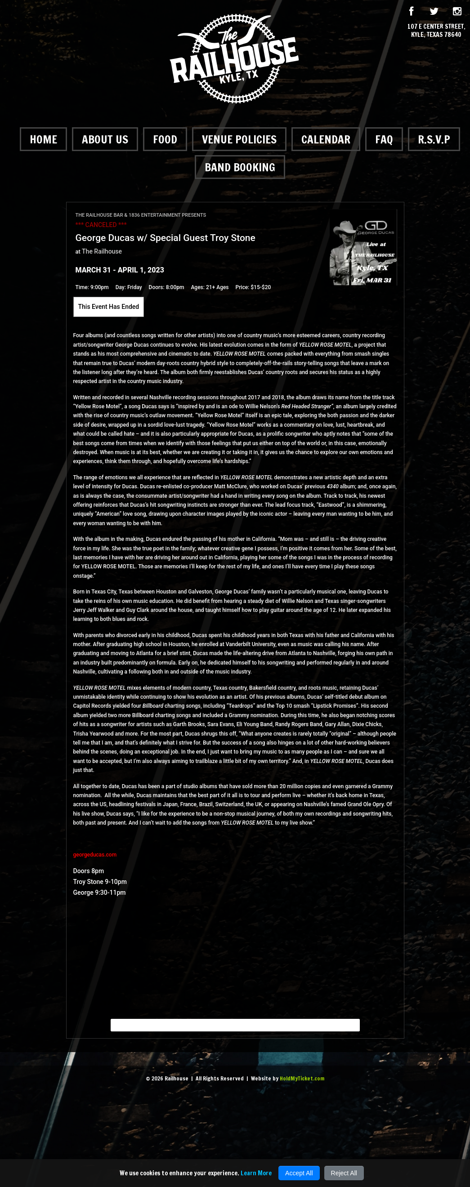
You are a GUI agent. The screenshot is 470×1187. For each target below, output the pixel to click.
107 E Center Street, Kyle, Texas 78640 (436, 30)
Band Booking (240, 167)
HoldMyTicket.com (302, 1078)
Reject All (344, 1173)
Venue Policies (239, 139)
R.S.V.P (434, 139)
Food (165, 139)
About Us (105, 139)
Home (43, 139)
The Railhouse (102, 251)
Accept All (299, 1173)
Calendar (325, 139)
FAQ (384, 139)
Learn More (256, 1173)
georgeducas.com (95, 855)
